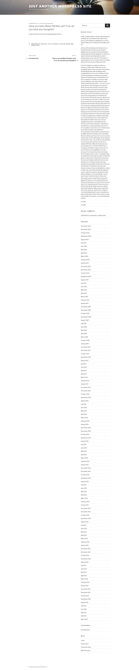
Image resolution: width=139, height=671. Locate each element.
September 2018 (86, 317)
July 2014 (83, 485)
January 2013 (84, 545)
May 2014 (84, 491)
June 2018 (84, 327)
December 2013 (86, 508)
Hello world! (102, 215)
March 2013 (84, 538)
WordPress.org (85, 650)
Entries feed (84, 644)
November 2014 (86, 471)
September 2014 (86, 478)
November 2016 (86, 390)
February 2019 (85, 300)
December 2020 (86, 226)
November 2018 (86, 310)
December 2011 (85, 589)
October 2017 (85, 354)
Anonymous (35, 44)
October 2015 (85, 434)
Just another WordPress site (60, 6)
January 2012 (84, 585)
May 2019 (84, 290)
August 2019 (85, 280)
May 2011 (83, 612)
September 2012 (86, 559)
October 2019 (85, 273)
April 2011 (83, 616)
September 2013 (86, 518)
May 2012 (84, 572)
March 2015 (84, 458)
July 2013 (83, 525)
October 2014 (85, 475)
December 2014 (86, 468)
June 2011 (84, 609)
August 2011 (84, 602)
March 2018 (84, 337)
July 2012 (83, 565)
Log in (83, 640)
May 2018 (84, 330)
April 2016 (84, 414)
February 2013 (85, 542)
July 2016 (83, 404)
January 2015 (85, 464)
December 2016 (86, 387)
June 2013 (84, 528)
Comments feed (86, 647)
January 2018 (85, 343)
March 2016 (84, 417)
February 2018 (85, 340)
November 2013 (86, 511)
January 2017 (84, 384)
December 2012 (86, 548)
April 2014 (84, 495)
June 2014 (84, 488)
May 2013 (84, 532)
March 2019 (84, 296)
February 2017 (85, 380)
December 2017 (86, 347)
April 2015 (84, 454)
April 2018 (84, 333)
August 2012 (84, 562)
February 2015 (85, 461)
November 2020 (86, 229)
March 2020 (84, 256)
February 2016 (85, 421)
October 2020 (85, 233)
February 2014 (85, 501)
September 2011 (86, 599)
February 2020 (85, 259)
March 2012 (84, 579)
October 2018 (85, 313)
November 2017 (86, 350)
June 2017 (84, 367)
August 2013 (84, 522)
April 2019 (84, 293)
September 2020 (86, 236)
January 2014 (85, 505)
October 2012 (85, 555)
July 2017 (83, 364)
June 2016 (84, 407)
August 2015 (85, 441)
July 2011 (83, 606)
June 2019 (84, 286)
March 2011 (84, 619)
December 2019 (86, 266)
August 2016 (85, 401)
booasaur (49, 23)
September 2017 (86, 357)
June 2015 (84, 448)
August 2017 (84, 360)
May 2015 (84, 451)
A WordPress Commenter (89, 215)
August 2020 (85, 239)
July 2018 (83, 323)
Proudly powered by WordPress (37, 667)
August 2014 (85, 481)
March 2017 (84, 377)
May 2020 (84, 249)
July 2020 (83, 243)
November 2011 (85, 592)
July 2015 (83, 444)
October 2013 (85, 515)
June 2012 (84, 569)
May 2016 (84, 411)
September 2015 (86, 438)
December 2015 (86, 427)
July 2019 (83, 283)
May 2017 (84, 370)
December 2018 (86, 306)
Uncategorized (85, 630)
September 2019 (86, 276)
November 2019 (86, 270)
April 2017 (84, 374)
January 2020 (85, 263)
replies (44, 44)
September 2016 (86, 397)
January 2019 (85, 303)
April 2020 (84, 253)
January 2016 (85, 424)
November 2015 (86, 431)
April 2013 (84, 535)
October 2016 (85, 394)
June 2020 (84, 246)
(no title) (83, 201)
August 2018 (85, 320)
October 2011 (85, 595)
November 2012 (86, 552)
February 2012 (85, 582)
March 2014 (84, 498)
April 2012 (84, 575)
